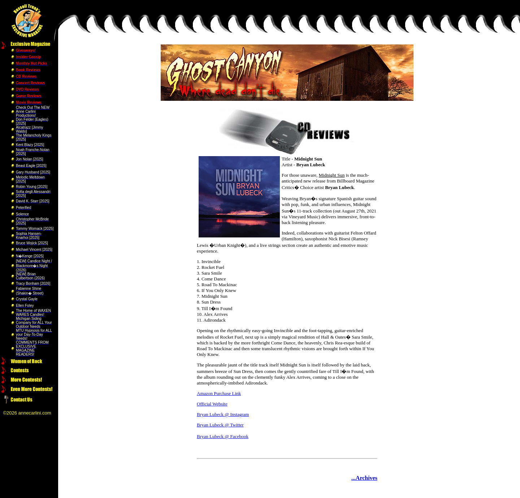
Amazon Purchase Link (219, 393)
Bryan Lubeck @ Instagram (223, 414)
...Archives (364, 478)
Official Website (212, 404)
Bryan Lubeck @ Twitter (220, 425)
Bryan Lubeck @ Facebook (222, 436)
